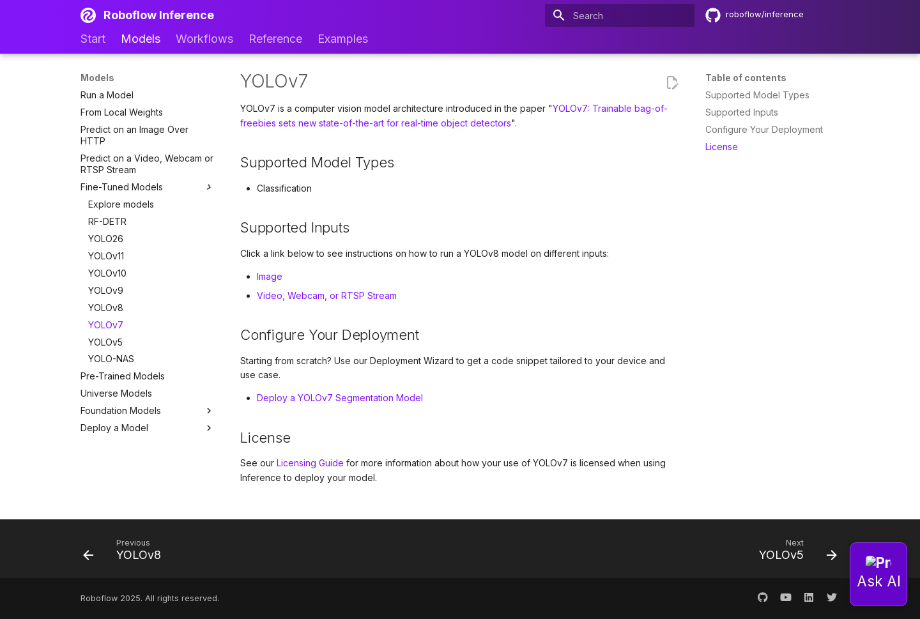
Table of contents (745, 77)
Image (269, 276)
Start (92, 38)
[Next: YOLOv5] (793, 552)
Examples (343, 38)
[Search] (619, 15)
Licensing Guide (310, 462)
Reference (275, 38)
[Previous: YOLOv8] (126, 552)
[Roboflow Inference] (88, 15)
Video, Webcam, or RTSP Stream (327, 295)
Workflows (204, 38)
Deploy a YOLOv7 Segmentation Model (340, 397)
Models (140, 38)
